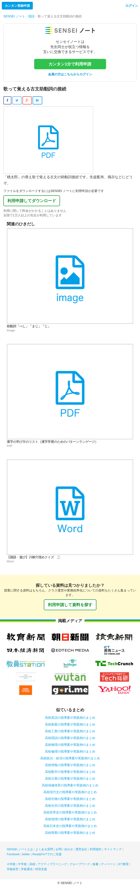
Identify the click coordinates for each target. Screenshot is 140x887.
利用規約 (96, 849)
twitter (26, 854)
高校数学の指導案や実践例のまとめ (70, 772)
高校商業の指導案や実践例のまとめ (70, 832)
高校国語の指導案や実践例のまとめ (70, 738)
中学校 (22, 864)
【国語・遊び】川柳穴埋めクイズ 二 (33, 557)
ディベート (108, 864)
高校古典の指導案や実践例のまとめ (70, 778)
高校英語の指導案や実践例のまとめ (70, 717)
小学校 (11, 864)
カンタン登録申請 (17, 5)
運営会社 (81, 849)
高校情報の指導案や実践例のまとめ (70, 765)
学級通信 (27, 869)
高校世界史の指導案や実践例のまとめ (70, 812)
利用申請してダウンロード (31, 201)
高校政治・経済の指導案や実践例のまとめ (70, 758)
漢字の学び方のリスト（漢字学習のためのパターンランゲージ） (52, 442)
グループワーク (80, 864)
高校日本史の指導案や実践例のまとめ (70, 826)
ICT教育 (123, 864)
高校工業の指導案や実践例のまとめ (70, 731)
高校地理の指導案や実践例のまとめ (70, 819)
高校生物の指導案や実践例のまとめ (70, 799)
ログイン (131, 5)
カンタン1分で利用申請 (70, 64)
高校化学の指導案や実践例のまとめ (70, 805)
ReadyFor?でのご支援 (47, 854)
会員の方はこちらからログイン (70, 74)
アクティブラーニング (52, 864)
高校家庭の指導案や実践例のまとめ (70, 724)
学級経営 (12, 869)
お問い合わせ (64, 849)
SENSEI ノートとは (20, 849)
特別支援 (41, 869)
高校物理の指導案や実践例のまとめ (70, 744)
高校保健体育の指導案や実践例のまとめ (70, 785)
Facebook (13, 854)
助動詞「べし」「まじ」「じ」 (29, 326)
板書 (95, 864)
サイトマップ (113, 849)
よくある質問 (44, 849)
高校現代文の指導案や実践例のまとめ (70, 792)
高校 (32, 864)
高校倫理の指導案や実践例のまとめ (70, 751)
